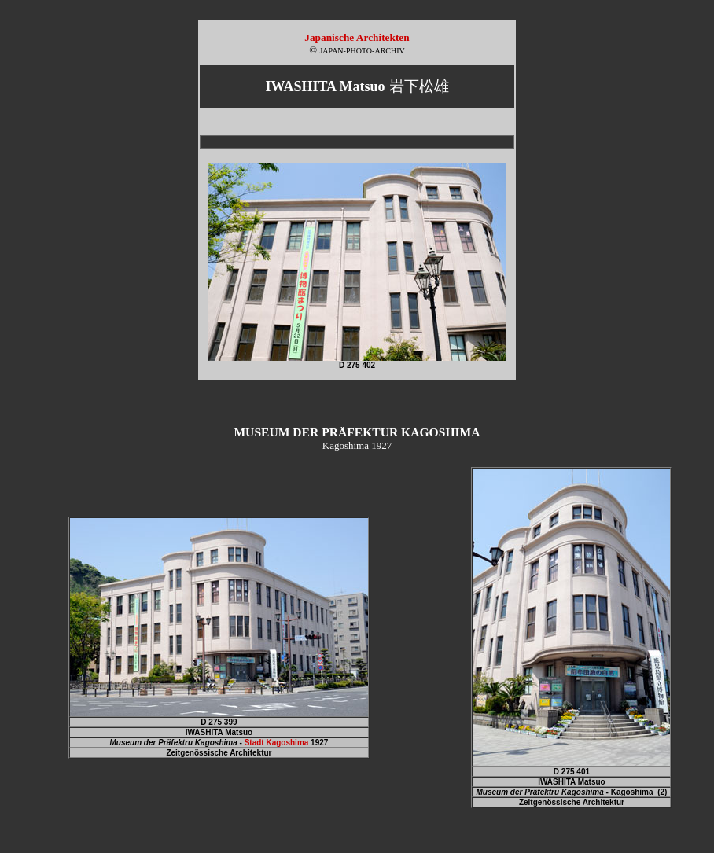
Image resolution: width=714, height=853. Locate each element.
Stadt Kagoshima (277, 742)
